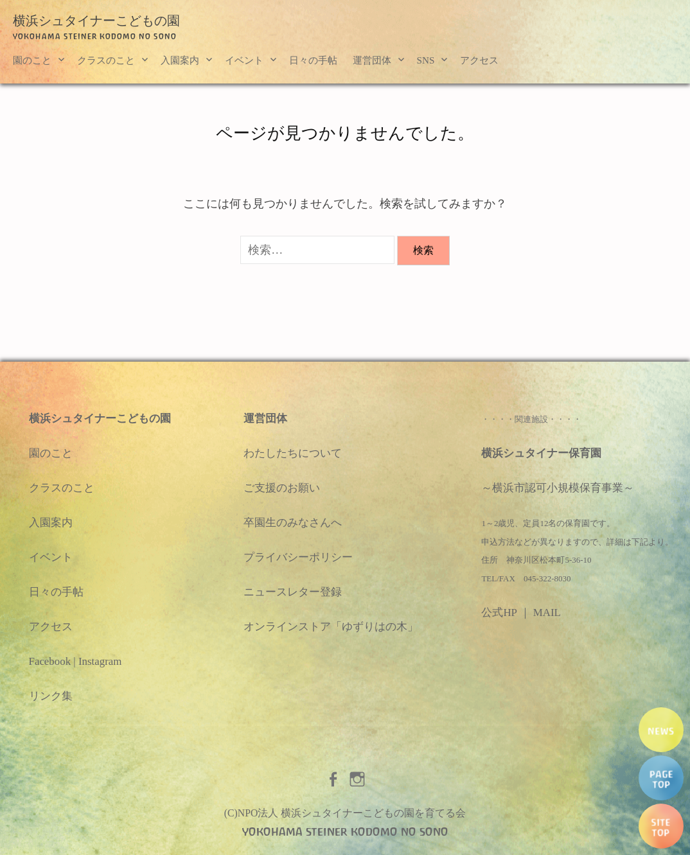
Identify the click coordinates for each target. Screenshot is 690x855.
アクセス (479, 60)
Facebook (50, 661)
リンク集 (51, 696)
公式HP (499, 612)
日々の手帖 (313, 60)
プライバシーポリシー (298, 557)
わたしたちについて (292, 453)
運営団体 (372, 60)
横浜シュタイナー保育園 (541, 453)
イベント (244, 60)
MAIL (547, 612)
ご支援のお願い (281, 488)
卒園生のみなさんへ (292, 522)
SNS (426, 60)
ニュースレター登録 (292, 592)
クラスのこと (106, 60)
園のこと (32, 60)
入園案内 (180, 60)
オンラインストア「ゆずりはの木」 (330, 627)
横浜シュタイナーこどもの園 (96, 20)
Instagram (99, 661)
